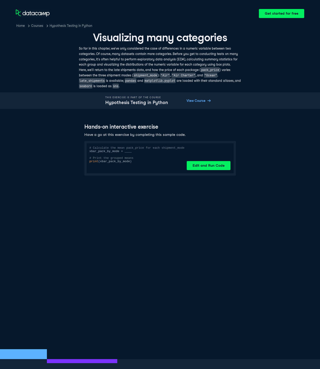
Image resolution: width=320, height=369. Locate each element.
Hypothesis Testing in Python (71, 25)
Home (20, 25)
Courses (37, 25)
